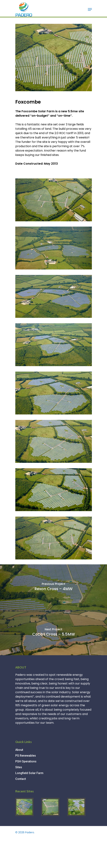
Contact (20, 779)
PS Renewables (25, 755)
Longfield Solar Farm (29, 773)
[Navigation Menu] (90, 9)
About (19, 750)
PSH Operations (25, 761)
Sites (18, 767)
